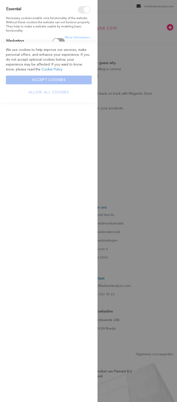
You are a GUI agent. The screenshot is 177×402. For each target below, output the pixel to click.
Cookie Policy (51, 368)
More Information (77, 37)
